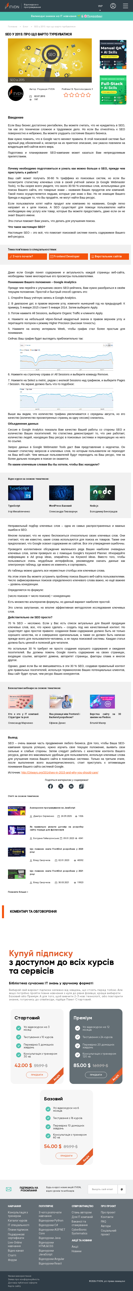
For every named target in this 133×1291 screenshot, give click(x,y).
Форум (12, 1260)
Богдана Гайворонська (46, 838)
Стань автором (82, 1212)
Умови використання (19, 1276)
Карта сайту (14, 1286)
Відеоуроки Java (50, 1238)
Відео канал (16, 1250)
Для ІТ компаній (82, 1217)
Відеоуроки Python (51, 1220)
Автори (106, 1226)
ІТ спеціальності (18, 1225)
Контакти (107, 1217)
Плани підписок (18, 1229)
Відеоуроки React (50, 1263)
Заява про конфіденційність (24, 1279)
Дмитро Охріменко (43, 816)
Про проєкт (108, 1212)
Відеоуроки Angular (51, 1259)
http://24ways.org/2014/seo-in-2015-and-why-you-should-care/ (60, 772)
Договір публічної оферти (22, 1282)
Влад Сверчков (41, 860)
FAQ (103, 1221)
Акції (75, 1246)
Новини (76, 1251)
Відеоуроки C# (48, 1225)
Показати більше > (18, 892)
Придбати (37, 1075)
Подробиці (94, 16)
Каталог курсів (17, 1220)
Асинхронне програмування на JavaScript (52, 808)
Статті (12, 1255)
